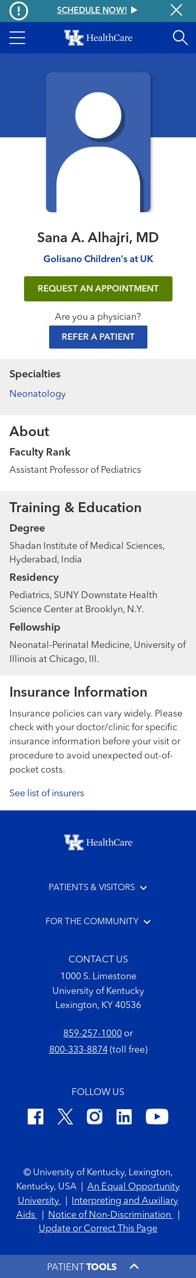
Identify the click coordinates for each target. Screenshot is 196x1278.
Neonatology (37, 394)
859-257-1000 (92, 1033)
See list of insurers (46, 793)
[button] (17, 37)
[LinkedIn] (124, 1118)
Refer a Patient (98, 337)
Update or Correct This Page (98, 1228)
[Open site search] (180, 37)
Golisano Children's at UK (98, 259)
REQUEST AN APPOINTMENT (98, 289)
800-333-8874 (78, 1050)
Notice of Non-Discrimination (110, 1215)
